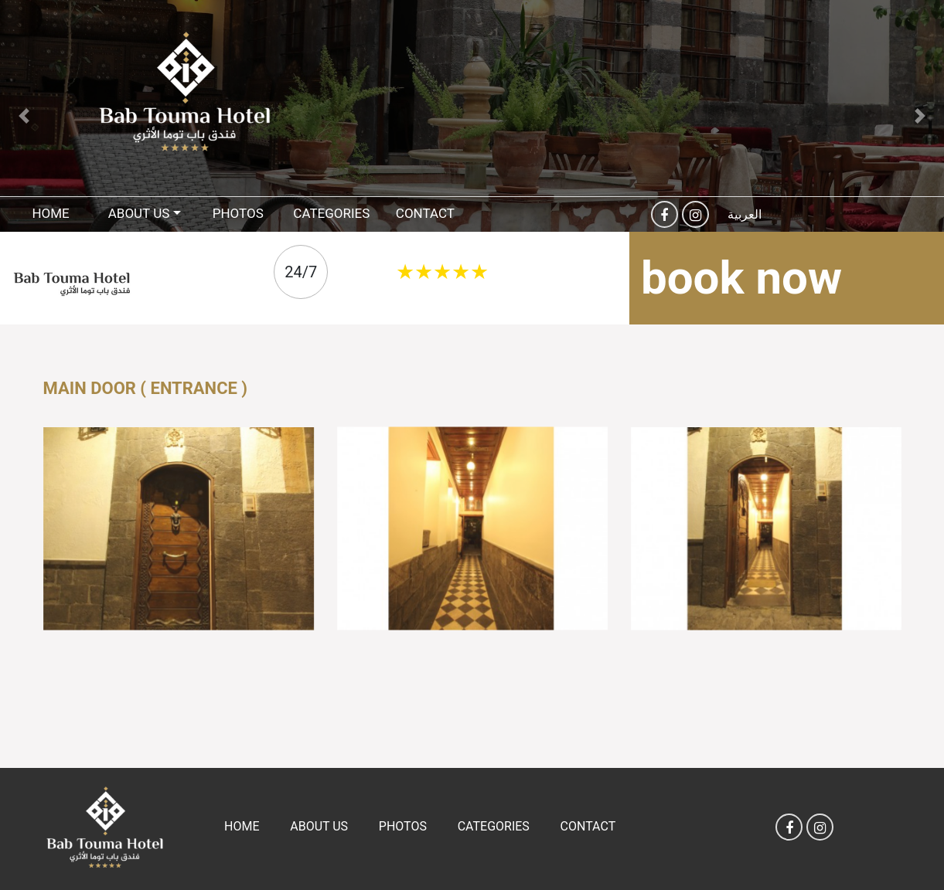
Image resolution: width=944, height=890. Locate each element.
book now (741, 277)
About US (139, 213)
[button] (23, 116)
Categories (331, 213)
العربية (745, 214)
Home (50, 213)
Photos (238, 213)
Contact (425, 213)
